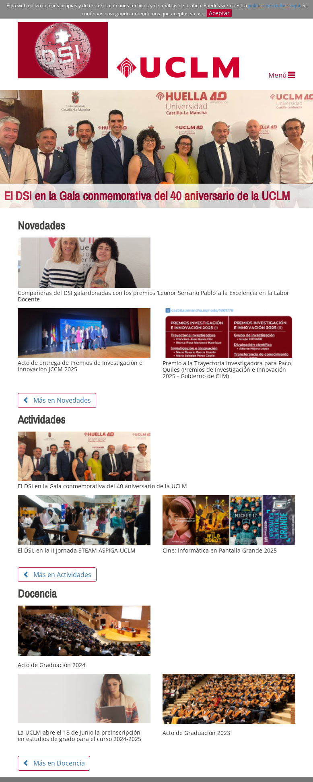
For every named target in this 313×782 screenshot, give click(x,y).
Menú (281, 75)
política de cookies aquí (274, 5)
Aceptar (219, 13)
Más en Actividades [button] (57, 574)
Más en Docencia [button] (54, 763)
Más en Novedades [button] (57, 400)
